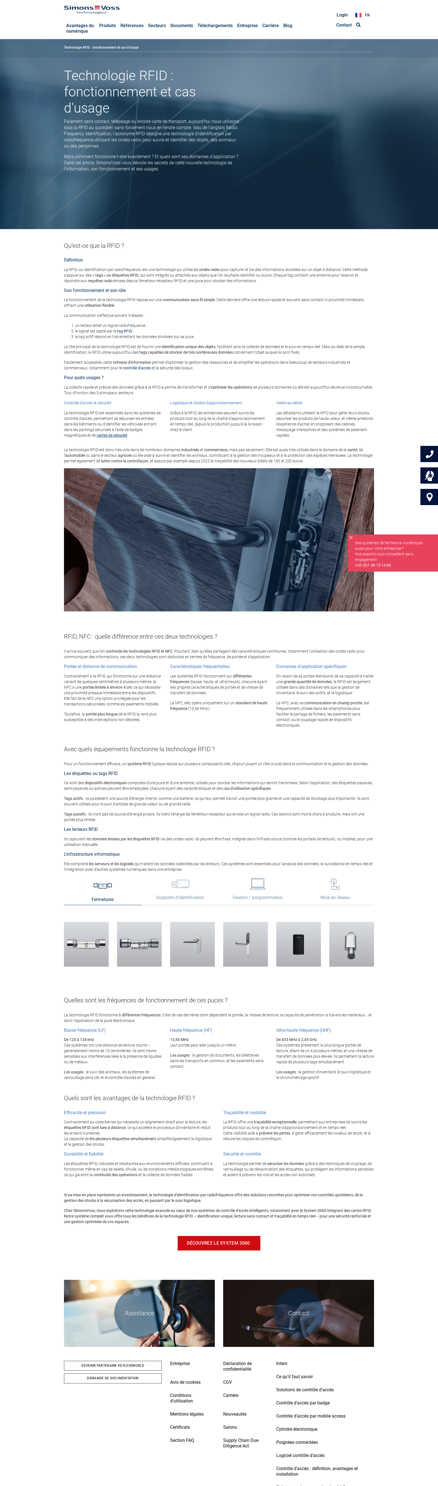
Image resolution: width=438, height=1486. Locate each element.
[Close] (351, 543)
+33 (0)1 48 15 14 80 (373, 570)
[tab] (103, 893)
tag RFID (124, 331)
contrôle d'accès (137, 368)
